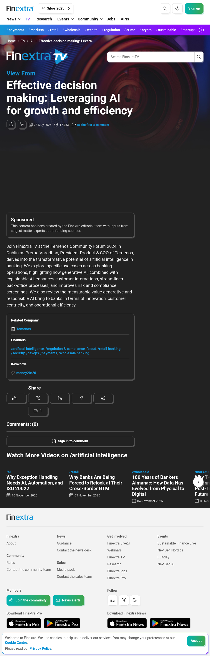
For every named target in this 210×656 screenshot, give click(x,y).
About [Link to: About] (11, 543)
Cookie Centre (16, 643)
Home (11, 41)
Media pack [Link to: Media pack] (66, 570)
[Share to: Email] (38, 411)
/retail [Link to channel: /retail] (74, 472)
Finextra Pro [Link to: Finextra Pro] (116, 578)
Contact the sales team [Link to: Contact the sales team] (74, 576)
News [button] (11, 19)
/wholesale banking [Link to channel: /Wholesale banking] (74, 353)
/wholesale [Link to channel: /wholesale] (140, 472)
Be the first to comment (93, 125)
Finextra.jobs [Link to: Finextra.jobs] (117, 571)
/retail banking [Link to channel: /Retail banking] (109, 349)
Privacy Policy (40, 648)
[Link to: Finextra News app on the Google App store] (170, 623)
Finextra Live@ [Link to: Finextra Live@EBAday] (118, 543)
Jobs (111, 19)
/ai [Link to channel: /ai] (9, 472)
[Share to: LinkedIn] (22, 124)
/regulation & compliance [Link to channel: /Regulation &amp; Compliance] (65, 349)
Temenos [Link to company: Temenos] (23, 329)
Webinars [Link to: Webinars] (114, 550)
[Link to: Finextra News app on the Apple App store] (127, 623)
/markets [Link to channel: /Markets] (202, 472)
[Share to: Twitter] (38, 398)
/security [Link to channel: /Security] (18, 353)
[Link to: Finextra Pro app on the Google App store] (62, 623)
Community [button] (88, 19)
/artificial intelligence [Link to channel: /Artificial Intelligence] (27, 349)
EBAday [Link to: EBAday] (163, 557)
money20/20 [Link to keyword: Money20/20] (26, 373)
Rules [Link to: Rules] (11, 563)
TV (27, 19)
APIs (125, 19)
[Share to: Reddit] (103, 398)
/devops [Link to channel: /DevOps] (32, 353)
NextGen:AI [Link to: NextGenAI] (165, 564)
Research (43, 19)
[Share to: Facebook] (81, 398)
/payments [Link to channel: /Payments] (48, 353)
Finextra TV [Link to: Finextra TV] (116, 557)
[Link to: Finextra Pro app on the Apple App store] (24, 623)
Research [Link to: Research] (114, 564)
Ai (31, 41)
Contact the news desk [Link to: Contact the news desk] (74, 550)
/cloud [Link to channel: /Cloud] (91, 349)
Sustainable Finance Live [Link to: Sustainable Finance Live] (176, 543)
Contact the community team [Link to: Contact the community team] (29, 570)
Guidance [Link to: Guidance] (64, 543)
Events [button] (63, 19)
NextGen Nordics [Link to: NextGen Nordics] (170, 550)
